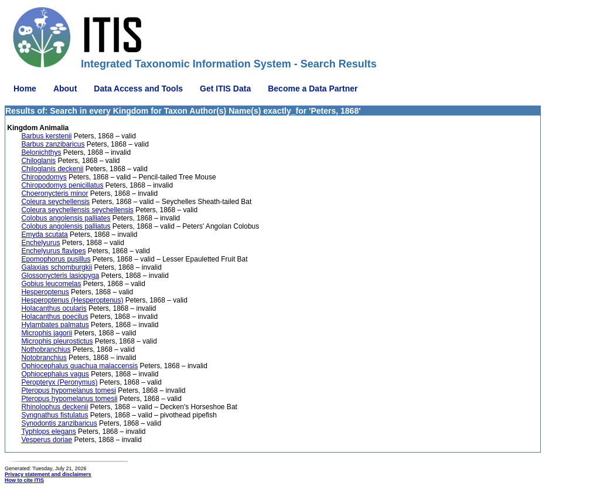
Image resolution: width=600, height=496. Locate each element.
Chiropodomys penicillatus (62, 185)
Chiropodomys (43, 177)
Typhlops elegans (48, 431)
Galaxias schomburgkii (56, 267)
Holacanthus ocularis (53, 308)
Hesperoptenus (45, 292)
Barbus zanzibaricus (52, 144)
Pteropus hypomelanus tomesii (69, 399)
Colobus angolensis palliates (65, 218)
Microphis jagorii (46, 333)
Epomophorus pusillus (55, 259)
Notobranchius (43, 358)
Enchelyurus (40, 243)
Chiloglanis (38, 161)
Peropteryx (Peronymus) (59, 382)
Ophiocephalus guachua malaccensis (79, 366)
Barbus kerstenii (46, 136)
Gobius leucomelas (51, 284)
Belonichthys (41, 152)
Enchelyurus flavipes (53, 251)
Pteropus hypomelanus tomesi (68, 390)
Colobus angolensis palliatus (65, 226)
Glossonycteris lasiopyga (60, 275)
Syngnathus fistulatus (54, 415)
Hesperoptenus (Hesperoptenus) (72, 300)
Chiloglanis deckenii (52, 169)
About (65, 88)
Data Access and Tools (138, 88)
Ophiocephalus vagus (54, 374)
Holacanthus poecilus (54, 316)
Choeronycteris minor (54, 193)
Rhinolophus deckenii (54, 407)
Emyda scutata (44, 234)
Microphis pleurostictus (57, 341)
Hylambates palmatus (54, 325)
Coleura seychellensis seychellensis (77, 210)
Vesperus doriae (46, 440)
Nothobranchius (45, 349)
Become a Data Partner (312, 88)
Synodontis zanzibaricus (59, 423)
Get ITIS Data (225, 88)
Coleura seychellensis (55, 202)
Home (24, 88)
